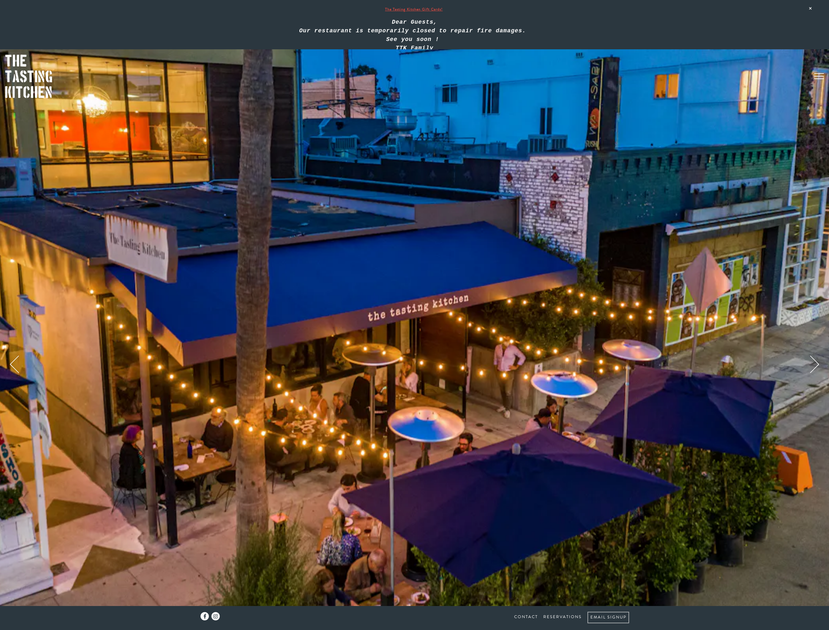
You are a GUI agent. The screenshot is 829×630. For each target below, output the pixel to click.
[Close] (810, 8)
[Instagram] (215, 616)
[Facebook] (205, 616)
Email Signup (608, 617)
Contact (526, 617)
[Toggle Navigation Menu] (819, 41)
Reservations (562, 617)
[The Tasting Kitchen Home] (32, 42)
